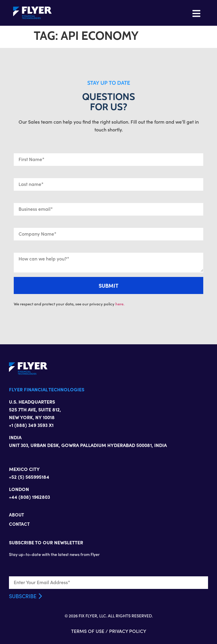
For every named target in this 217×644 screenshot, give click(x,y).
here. (119, 304)
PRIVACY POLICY (127, 631)
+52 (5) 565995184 (29, 476)
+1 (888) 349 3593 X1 (31, 425)
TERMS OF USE (87, 631)
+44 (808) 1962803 (29, 496)
